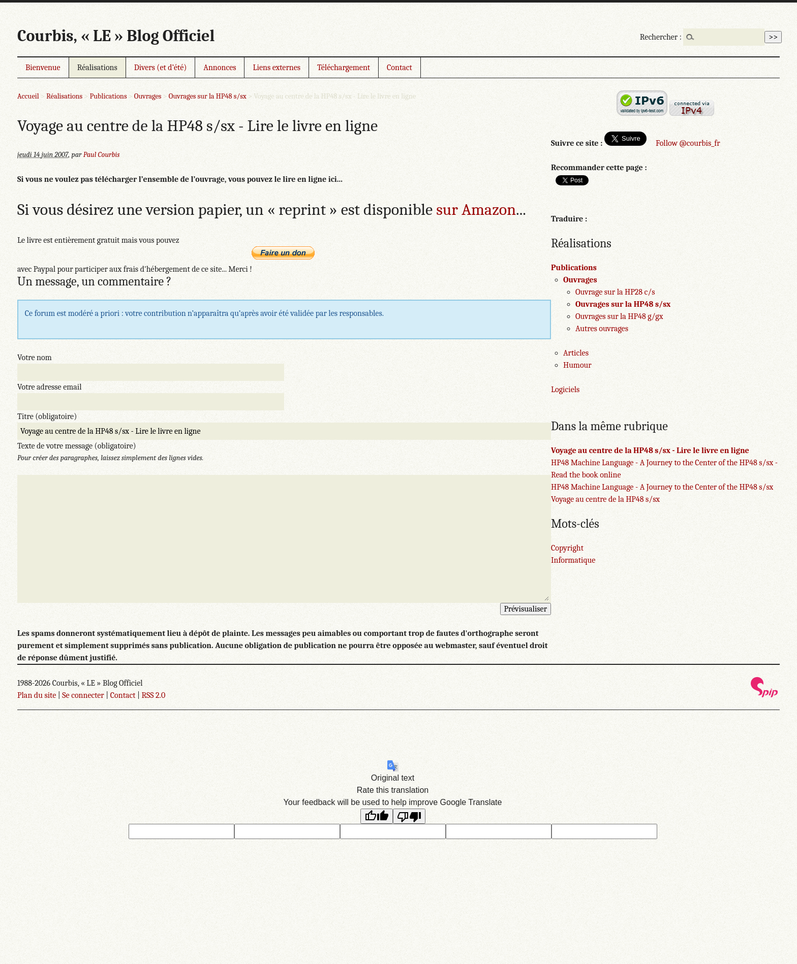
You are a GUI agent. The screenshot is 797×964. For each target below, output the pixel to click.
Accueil (28, 96)
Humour (577, 365)
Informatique (573, 560)
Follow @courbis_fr (688, 143)
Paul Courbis (101, 154)
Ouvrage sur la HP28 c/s (615, 292)
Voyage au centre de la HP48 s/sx (605, 499)
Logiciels (565, 389)
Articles (576, 353)
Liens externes (276, 67)
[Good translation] (376, 816)
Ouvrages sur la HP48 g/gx (619, 316)
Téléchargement (343, 67)
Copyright (567, 548)
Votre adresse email (49, 387)
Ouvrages (148, 96)
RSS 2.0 (153, 695)
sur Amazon (476, 209)
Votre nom (34, 357)
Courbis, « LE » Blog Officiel (115, 35)
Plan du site (36, 695)
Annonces (219, 67)
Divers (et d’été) (160, 67)
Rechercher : (661, 37)
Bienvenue (42, 67)
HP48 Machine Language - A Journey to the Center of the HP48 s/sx (662, 487)
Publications (108, 96)
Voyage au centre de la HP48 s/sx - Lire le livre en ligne (650, 450)
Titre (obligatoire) (47, 416)
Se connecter (83, 695)
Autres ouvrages (601, 328)
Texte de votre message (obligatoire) (76, 446)
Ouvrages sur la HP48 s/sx (208, 96)
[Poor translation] (409, 816)
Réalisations (97, 67)
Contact (399, 67)
